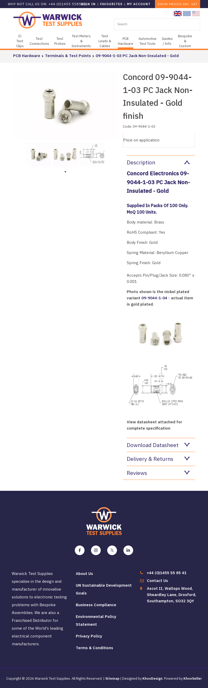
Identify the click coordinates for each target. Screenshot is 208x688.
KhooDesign (152, 678)
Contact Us (157, 580)
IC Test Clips (20, 41)
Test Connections (39, 41)
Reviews (158, 472)
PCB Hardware (125, 41)
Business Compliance (96, 604)
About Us (84, 573)
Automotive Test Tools (147, 41)
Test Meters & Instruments (81, 41)
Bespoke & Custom (185, 41)
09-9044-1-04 (154, 297)
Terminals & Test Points (68, 55)
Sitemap (112, 678)
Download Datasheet (158, 445)
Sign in (88, 4)
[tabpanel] (38, 154)
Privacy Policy (89, 636)
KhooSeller (192, 678)
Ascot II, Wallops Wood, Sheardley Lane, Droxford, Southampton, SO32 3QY (171, 594)
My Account (139, 4)
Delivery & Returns (158, 458)
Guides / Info (167, 41)
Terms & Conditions (94, 647)
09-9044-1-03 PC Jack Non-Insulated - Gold (137, 55)
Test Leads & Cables (105, 41)
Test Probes (60, 41)
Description (158, 162)
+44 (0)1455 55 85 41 (167, 572)
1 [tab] (65, 171)
